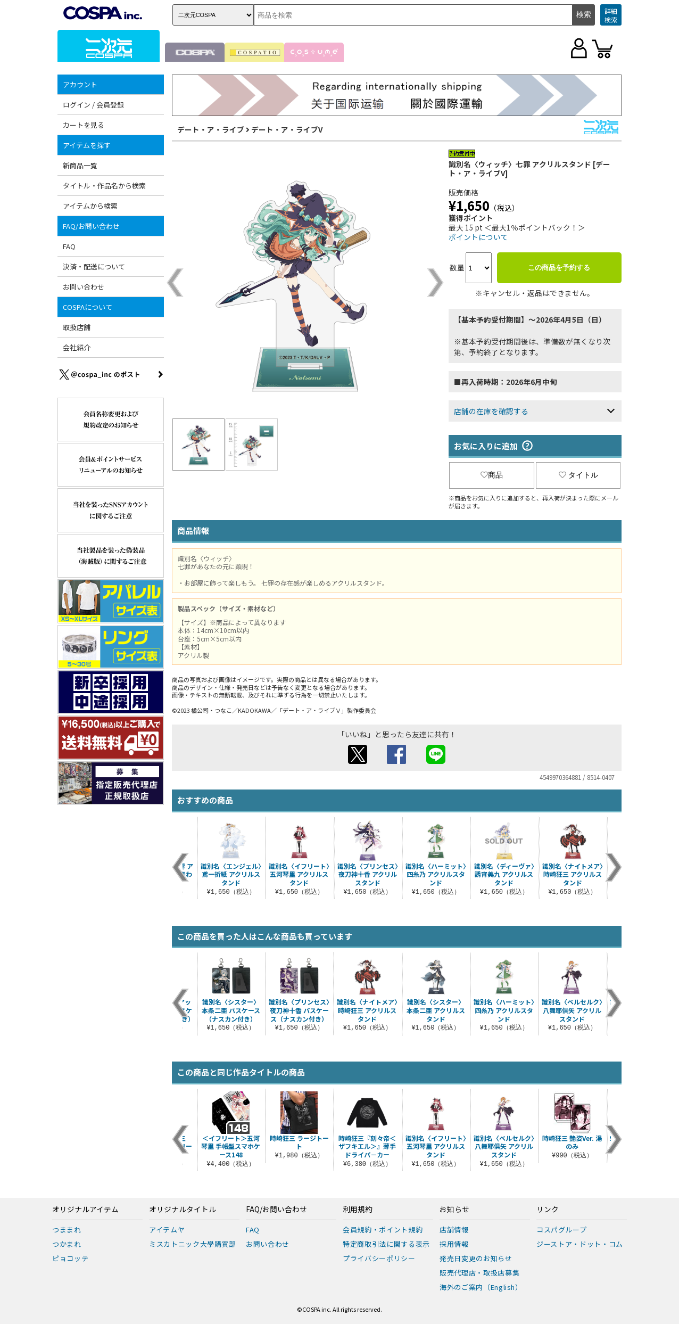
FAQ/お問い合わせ (91, 226)
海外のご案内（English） (481, 1287)
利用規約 (357, 1209)
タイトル (578, 475)
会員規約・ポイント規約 (383, 1229)
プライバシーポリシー (379, 1258)
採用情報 (454, 1244)
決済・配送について (94, 266)
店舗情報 (454, 1229)
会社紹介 (76, 347)
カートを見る (83, 125)
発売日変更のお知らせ (476, 1258)
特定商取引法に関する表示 (386, 1244)
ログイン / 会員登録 (93, 105)
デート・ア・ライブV (286, 129)
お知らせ (454, 1209)
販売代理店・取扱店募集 (479, 1273)
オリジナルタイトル (182, 1209)
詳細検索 (611, 15)
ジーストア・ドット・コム (579, 1244)
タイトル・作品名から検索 (104, 185)
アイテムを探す (87, 145)
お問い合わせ (83, 287)
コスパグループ (561, 1229)
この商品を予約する (559, 268)
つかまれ (66, 1244)
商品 (492, 475)
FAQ (69, 246)
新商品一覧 (80, 165)
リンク (547, 1209)
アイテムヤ (167, 1229)
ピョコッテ (70, 1258)
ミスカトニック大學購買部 (192, 1244)
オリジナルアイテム (85, 1209)
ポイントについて (478, 237)
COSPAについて (87, 307)
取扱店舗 (76, 327)
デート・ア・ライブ (210, 129)
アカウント (80, 84)
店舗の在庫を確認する (491, 411)
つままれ (66, 1229)
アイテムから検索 (90, 206)
